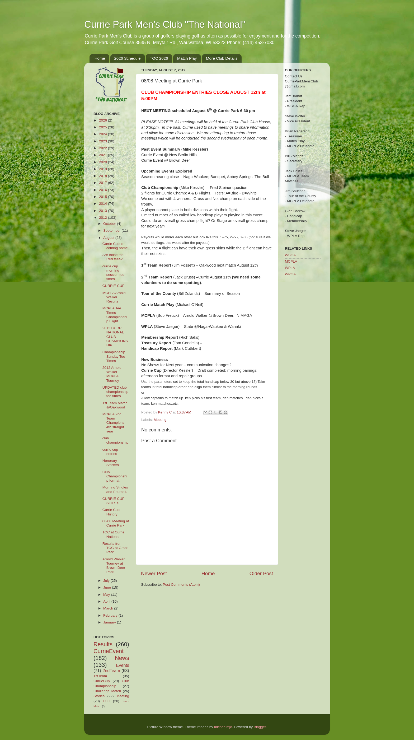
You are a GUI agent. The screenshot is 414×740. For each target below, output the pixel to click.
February (111, 615)
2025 (103, 127)
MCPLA (291, 261)
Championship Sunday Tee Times (113, 356)
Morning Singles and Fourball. (115, 489)
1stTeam (100, 676)
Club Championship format (114, 476)
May (107, 595)
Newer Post (154, 573)
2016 (103, 190)
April (107, 601)
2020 (103, 162)
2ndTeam (111, 670)
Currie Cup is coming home (115, 246)
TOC (106, 701)
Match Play (187, 58)
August (109, 238)
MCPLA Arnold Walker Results (114, 297)
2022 (103, 148)
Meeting (160, 420)
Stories (99, 696)
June (107, 587)
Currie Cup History (111, 512)
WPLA (290, 268)
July (107, 581)
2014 (103, 204)
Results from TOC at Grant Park (115, 548)
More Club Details (221, 58)
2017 (103, 183)
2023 (103, 141)
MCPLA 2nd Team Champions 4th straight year (113, 422)
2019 (103, 169)
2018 (103, 176)
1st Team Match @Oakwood (115, 405)
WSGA (290, 255)
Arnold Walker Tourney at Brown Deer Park (113, 565)
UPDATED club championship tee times (115, 391)
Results (102, 644)
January (110, 622)
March (108, 608)
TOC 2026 (159, 58)
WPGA (290, 274)
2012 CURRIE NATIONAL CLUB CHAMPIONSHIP (115, 336)
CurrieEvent (108, 651)
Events (122, 665)
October (110, 224)
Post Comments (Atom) (181, 585)
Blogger (260, 727)
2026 (103, 120)
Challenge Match (107, 691)
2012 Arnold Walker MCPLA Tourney (111, 374)
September (112, 230)
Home (100, 58)
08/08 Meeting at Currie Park (115, 523)
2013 (103, 211)
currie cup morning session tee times (113, 272)
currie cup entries (110, 452)
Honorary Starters (110, 463)
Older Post (261, 573)
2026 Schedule (127, 58)
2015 (103, 197)
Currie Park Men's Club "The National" (165, 24)
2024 (103, 134)
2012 (103, 218)
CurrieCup (101, 681)
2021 (103, 155)
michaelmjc (223, 727)
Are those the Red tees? (113, 257)
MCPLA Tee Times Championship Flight (114, 314)
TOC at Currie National (113, 534)
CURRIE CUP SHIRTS (113, 501)
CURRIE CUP (113, 286)
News (122, 658)
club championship (115, 440)
